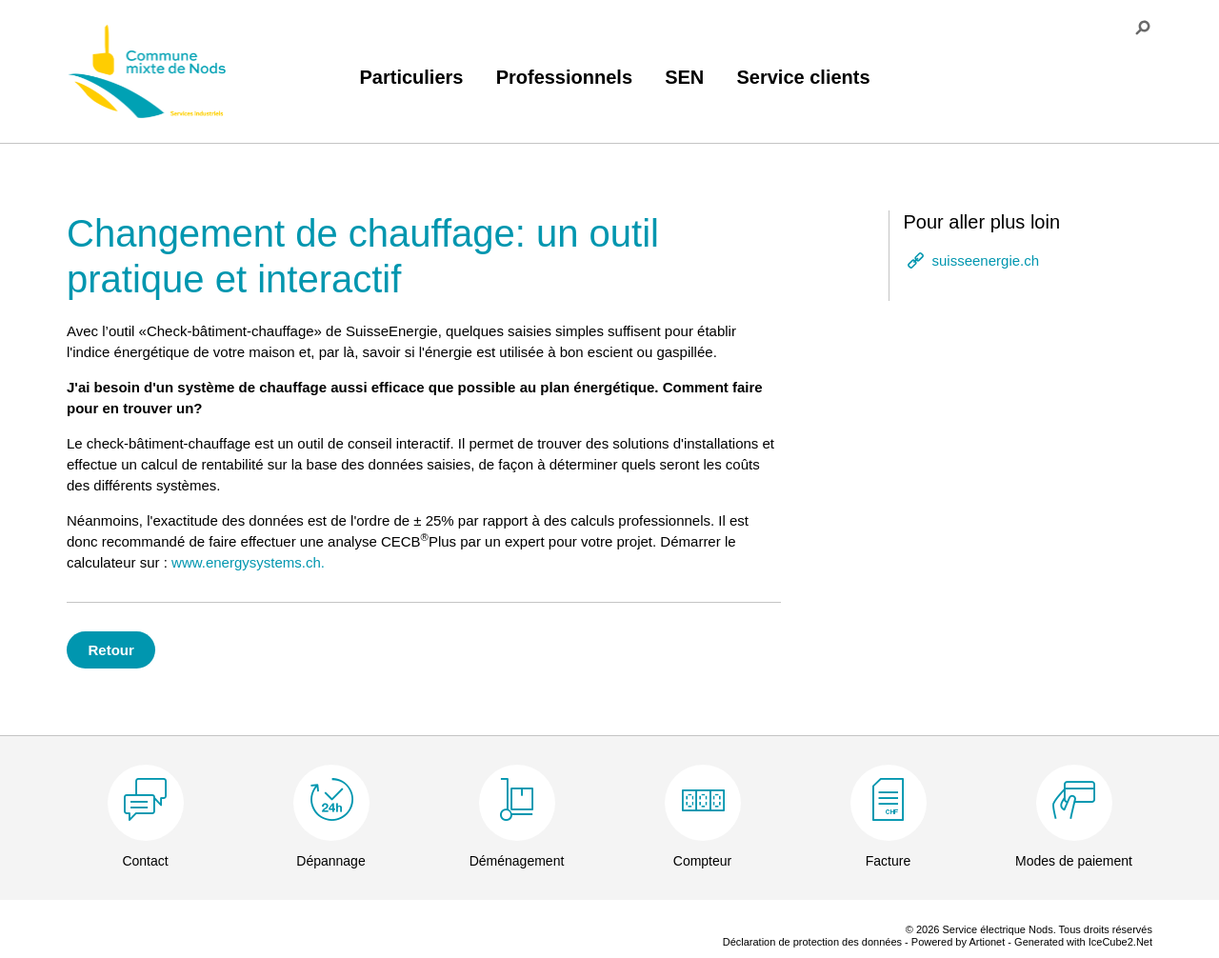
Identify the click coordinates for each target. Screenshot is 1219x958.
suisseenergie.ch (986, 260)
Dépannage (330, 860)
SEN (684, 77)
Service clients (802, 77)
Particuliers (412, 77)
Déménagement (517, 860)
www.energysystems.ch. (248, 562)
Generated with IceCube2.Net (1083, 942)
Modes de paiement (1073, 860)
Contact (145, 860)
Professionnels (564, 77)
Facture (888, 860)
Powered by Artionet (958, 942)
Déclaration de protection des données (812, 942)
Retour (111, 650)
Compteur (702, 860)
